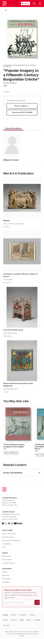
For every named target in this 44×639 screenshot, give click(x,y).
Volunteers (6, 575)
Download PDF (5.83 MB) (22, 112)
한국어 (29, 620)
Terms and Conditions (11, 631)
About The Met (7, 530)
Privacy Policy (23, 631)
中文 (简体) (36, 620)
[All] (6, 10)
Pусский (6, 625)
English (5, 615)
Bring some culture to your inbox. (18, 590)
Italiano (5, 620)
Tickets (26, 3)
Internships (6, 582)
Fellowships (6, 579)
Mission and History (9, 534)
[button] (34, 3)
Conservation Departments (11, 540)
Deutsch (14, 620)
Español (14, 615)
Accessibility (6, 544)
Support (5, 553)
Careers (5, 572)
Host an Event (7, 559)
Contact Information (33, 631)
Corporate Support (8, 563)
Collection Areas (7, 537)
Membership (6, 556)
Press (4, 547)
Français (32, 615)
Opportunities (7, 568)
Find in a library (22, 106)
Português (23, 615)
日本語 (22, 620)
